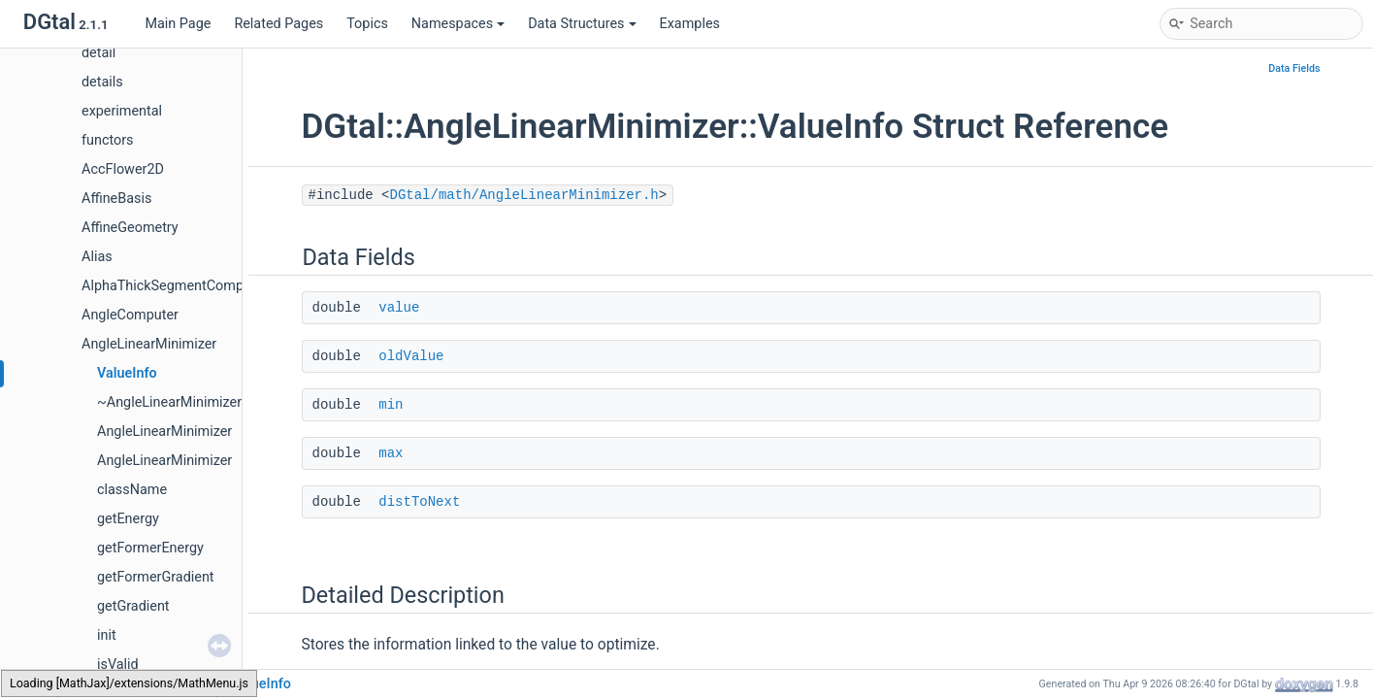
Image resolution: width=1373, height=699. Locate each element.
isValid (118, 664)
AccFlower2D (123, 169)
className (132, 490)
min (390, 405)
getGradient (133, 606)
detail (98, 53)
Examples (690, 24)
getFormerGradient (155, 577)
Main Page (178, 24)
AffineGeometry (130, 227)
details (102, 82)
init (106, 635)
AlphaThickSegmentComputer (175, 286)
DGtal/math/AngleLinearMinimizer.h (524, 195)
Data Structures (582, 24)
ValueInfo (127, 373)
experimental (122, 111)
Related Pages (278, 24)
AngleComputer (130, 315)
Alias (97, 257)
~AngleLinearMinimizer (169, 402)
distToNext (419, 502)
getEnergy (128, 519)
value (398, 308)
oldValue (410, 356)
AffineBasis (116, 198)
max (390, 453)
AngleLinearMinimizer (149, 344)
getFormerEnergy (150, 548)
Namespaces (458, 24)
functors (108, 140)
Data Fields (1294, 68)
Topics (367, 24)
